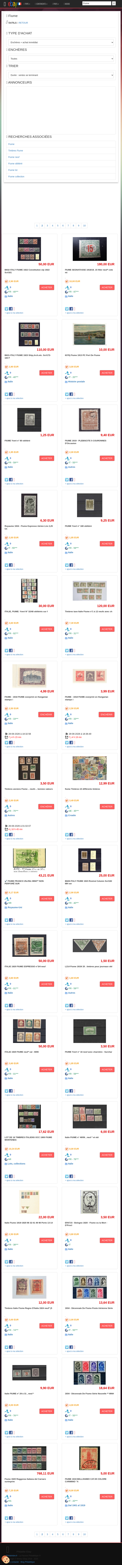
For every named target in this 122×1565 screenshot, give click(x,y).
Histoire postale (76, 381)
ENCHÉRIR (46, 714)
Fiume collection (16, 176)
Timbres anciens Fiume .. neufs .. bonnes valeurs (29, 789)
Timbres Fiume (15, 150)
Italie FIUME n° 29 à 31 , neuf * (19, 1393)
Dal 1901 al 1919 (76, 1505)
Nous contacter (12, 1562)
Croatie (72, 815)
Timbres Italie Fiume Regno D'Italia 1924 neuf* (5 (28, 1308)
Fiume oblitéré (15, 163)
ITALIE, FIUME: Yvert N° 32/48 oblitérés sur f (26, 611)
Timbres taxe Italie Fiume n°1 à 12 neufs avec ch (88, 611)
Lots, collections (16, 1163)
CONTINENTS (41, 4)
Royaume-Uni (15, 907)
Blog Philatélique (28, 1562)
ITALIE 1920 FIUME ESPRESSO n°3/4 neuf (25, 966)
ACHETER (46, 287)
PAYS (55, 4)
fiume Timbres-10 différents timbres (82, 789)
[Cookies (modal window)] (5, 1559)
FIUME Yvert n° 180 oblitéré (78, 526)
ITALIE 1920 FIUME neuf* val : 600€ (22, 1052)
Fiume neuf (13, 157)
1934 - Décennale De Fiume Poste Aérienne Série (89, 1308)
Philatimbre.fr (11, 1556)
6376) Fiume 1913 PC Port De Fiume (82, 355)
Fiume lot (12, 170)
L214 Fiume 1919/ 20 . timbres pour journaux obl (88, 966)
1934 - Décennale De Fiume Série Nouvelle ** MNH (89, 1393)
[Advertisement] (61, 110)
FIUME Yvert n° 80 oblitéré (17, 440)
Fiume (11, 144)
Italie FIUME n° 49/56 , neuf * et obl (82, 1137)
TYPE (27, 4)
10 (84, 225)
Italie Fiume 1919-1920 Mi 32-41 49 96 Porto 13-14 (29, 1223)
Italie (10, 296)
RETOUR (23, 23)
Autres (71, 467)
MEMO (67, 4)
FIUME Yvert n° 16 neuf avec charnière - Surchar (88, 1052)
